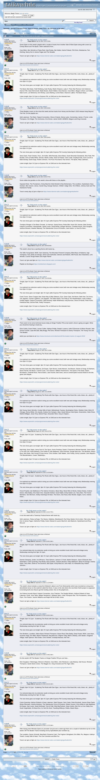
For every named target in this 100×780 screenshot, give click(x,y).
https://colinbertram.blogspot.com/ (45, 264)
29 (19, 33)
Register (30, 24)
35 (22, 33)
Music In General (33, 28)
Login (24, 24)
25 (11, 33)
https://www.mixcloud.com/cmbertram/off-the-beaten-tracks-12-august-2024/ (60, 336)
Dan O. (6, 69)
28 (17, 33)
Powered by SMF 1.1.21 (42, 766)
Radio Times (42, 28)
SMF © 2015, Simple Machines (56, 766)
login (21, 13)
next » (94, 31)
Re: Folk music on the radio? (56, 28)
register (26, 13)
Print (93, 33)
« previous (88, 31)
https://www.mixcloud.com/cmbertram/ (29, 65)
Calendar (19, 24)
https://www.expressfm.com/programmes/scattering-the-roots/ (39, 98)
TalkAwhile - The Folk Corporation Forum (15, 28)
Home (8, 24)
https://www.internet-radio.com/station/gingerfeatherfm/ (54, 56)
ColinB (6, 39)
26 (13, 33)
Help (13, 24)
